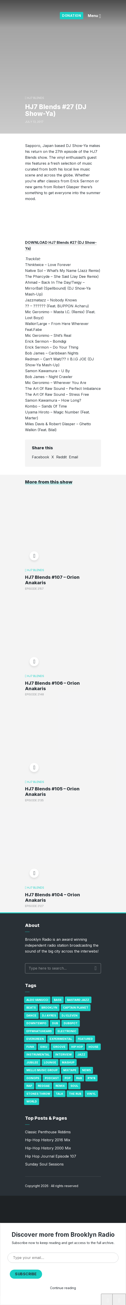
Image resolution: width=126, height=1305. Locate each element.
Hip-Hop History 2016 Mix (47, 1140)
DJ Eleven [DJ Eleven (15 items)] (70, 1015)
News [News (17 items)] (86, 1070)
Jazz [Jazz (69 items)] (81, 1054)
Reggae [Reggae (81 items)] (44, 1086)
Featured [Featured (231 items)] (85, 1039)
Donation (71, 15)
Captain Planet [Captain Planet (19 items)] (75, 1007)
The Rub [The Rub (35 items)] (75, 1093)
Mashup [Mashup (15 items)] (68, 1062)
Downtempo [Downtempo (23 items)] (36, 1023)
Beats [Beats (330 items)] (31, 1007)
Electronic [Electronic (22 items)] (67, 1031)
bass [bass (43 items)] (57, 1000)
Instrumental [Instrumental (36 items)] (38, 1054)
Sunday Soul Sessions (44, 1164)
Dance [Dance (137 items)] (31, 1015)
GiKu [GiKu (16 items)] (43, 1046)
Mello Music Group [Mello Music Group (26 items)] (42, 1070)
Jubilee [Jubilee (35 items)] (32, 1062)
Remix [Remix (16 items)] (60, 1086)
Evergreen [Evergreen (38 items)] (35, 1039)
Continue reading (63, 1288)
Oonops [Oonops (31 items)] (32, 1078)
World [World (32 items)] (31, 1101)
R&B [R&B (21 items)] (79, 1078)
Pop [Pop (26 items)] (68, 1078)
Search (96, 968)
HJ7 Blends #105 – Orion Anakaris (52, 791)
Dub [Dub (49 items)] (55, 1023)
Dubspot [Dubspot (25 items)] (71, 1023)
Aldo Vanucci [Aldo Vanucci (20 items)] (37, 1000)
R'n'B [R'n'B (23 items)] (91, 1078)
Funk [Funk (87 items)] (30, 1046)
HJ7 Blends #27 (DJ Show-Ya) (40, 1300)
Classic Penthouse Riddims (48, 1132)
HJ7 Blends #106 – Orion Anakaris (52, 685)
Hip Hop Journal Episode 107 (50, 1156)
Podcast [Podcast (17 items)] (52, 1078)
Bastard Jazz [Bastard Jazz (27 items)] (78, 1000)
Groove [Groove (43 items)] (59, 1046)
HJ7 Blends (35, 98)
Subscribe (26, 1274)
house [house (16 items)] (93, 1046)
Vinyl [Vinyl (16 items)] (91, 1093)
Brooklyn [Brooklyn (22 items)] (49, 1007)
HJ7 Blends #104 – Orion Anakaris (52, 897)
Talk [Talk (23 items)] (59, 1093)
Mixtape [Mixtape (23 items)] (69, 1070)
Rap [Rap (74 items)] (29, 1086)
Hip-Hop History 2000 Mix (48, 1148)
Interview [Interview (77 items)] (63, 1054)
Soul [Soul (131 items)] (74, 1086)
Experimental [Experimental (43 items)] (61, 1039)
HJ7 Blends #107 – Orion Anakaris (52, 579)
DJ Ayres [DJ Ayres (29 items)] (49, 1015)
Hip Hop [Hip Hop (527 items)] (77, 1046)
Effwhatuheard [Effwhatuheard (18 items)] (39, 1031)
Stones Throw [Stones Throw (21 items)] (38, 1093)
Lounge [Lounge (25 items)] (50, 1062)
